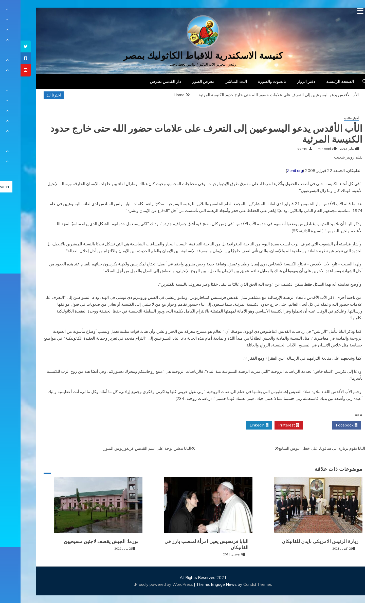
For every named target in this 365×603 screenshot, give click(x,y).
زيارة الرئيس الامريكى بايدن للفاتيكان (299, 541)
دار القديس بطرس (145, 81)
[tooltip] (5, 46)
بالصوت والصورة (251, 81)
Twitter (296, 425)
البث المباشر (215, 81)
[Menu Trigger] (340, 11)
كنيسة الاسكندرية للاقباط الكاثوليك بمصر (183, 55)
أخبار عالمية (330, 118)
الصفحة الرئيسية (319, 81)
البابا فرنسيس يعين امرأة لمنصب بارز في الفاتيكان (186, 544)
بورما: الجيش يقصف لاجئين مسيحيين (80, 541)
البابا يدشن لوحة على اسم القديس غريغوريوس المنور (127, 448)
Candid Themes (237, 584)
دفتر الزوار (286, 81)
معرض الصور (183, 81)
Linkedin (238, 425)
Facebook (326, 425)
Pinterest (268, 425)
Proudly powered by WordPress (143, 584)
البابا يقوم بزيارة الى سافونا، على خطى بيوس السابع (301, 448)
